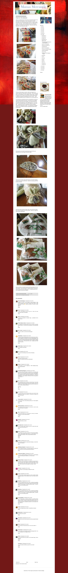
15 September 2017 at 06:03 (24, 316)
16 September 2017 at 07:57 (26, 517)
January (43, 64)
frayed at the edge (21, 405)
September (43, 39)
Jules (19, 524)
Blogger (43, 570)
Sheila (19, 536)
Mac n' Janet (20, 330)
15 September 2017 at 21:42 (27, 512)
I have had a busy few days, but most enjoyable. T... (46, 42)
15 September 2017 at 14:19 (25, 440)
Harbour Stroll (44, 40)
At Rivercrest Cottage (21, 453)
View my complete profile (43, 106)
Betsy (19, 431)
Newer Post (17, 562)
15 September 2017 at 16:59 (24, 473)
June (43, 58)
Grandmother (20, 335)
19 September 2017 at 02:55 (26, 543)
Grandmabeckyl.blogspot (22, 370)
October (43, 38)
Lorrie (19, 473)
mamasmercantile (48, 94)
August (43, 55)
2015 (42, 67)
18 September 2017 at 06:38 (24, 536)
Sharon (19, 364)
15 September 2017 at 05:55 (24, 310)
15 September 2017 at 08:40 (25, 364)
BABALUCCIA (20, 512)
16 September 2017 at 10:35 (27, 529)
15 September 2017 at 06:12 (26, 330)
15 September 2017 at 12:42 (25, 419)
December (43, 35)
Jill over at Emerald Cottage (31, 19)
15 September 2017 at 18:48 (28, 497)
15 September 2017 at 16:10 (25, 468)
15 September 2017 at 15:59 (29, 453)
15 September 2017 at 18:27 (26, 489)
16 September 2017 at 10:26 (24, 524)
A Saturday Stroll (44, 46)
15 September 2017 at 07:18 (23, 351)
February (43, 63)
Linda (19, 506)
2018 (42, 33)
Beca (19, 412)
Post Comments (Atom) (23, 563)
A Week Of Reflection (45, 50)
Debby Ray (19, 489)
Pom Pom (19, 468)
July (42, 56)
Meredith (19, 419)
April (42, 60)
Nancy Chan (20, 517)
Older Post (36, 562)
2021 (42, 29)
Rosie (19, 316)
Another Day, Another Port (45, 45)
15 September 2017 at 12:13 (24, 412)
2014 (42, 68)
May (42, 59)
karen (19, 310)
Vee (18, 351)
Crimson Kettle (20, 399)
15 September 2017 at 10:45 (27, 399)
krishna (19, 440)
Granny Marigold (20, 497)
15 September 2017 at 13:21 (24, 431)
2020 (42, 30)
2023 (42, 26)
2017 (42, 34)
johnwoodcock (36, 570)
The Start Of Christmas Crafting (46, 49)
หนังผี (19, 545)
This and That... (44, 51)
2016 (42, 66)
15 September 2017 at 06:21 (27, 335)
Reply (19, 307)
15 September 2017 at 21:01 (24, 506)
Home (27, 562)
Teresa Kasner (20, 529)
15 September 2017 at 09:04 (30, 370)
